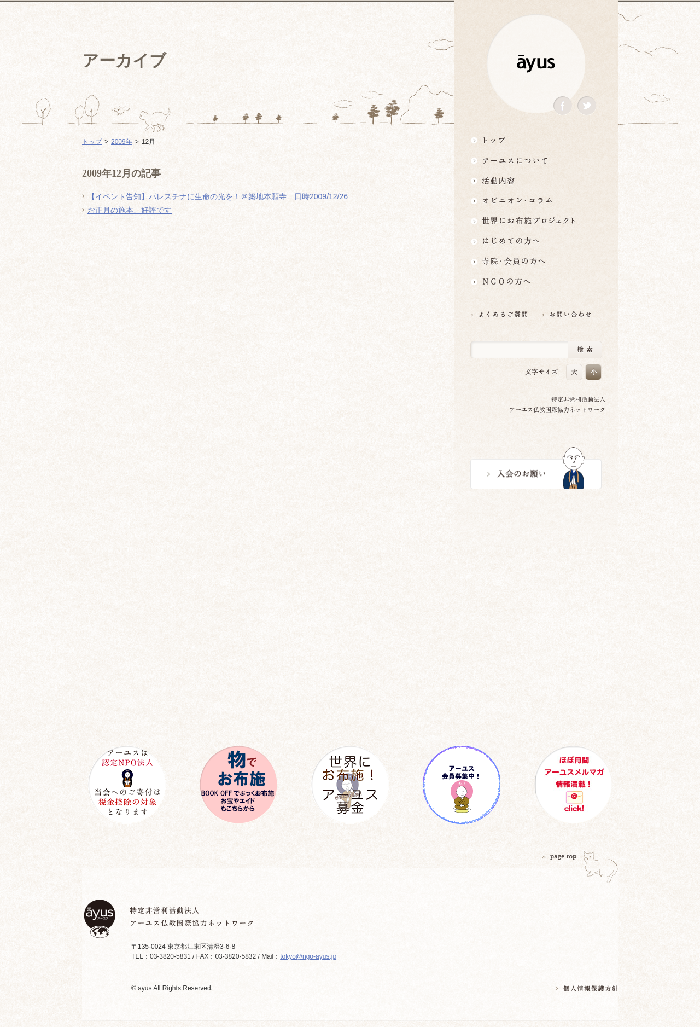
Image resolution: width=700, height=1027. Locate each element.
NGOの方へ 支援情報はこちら (536, 281)
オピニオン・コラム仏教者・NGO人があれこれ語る (536, 201)
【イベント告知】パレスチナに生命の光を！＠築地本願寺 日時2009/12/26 (218, 196)
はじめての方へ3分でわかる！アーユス (536, 241)
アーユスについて (536, 160)
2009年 (121, 142)
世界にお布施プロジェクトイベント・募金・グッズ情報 (536, 221)
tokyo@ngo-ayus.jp (308, 956)
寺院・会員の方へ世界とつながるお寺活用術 (536, 261)
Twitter (587, 105)
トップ (536, 140)
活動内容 (536, 180)
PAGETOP (559, 856)
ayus (536, 64)
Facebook (562, 105)
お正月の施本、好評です (130, 210)
